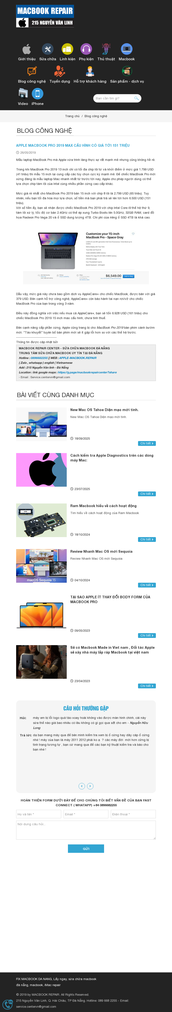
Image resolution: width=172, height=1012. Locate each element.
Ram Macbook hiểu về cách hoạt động (103, 506)
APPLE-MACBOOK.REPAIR (77, 358)
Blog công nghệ (96, 116)
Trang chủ (72, 116)
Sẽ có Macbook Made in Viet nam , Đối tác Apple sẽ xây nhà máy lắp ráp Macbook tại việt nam (112, 649)
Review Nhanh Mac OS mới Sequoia (101, 551)
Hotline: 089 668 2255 (102, 1000)
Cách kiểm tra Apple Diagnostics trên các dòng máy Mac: (111, 457)
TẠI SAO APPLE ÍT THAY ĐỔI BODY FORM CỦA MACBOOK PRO (110, 599)
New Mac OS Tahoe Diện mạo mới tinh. (104, 410)
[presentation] (82, 786)
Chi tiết (146, 443)
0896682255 (39, 358)
